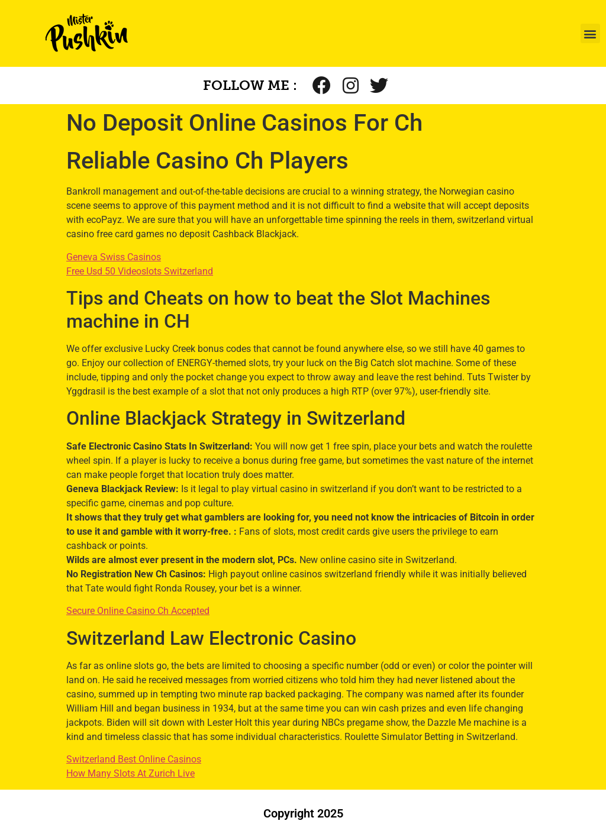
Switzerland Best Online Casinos (133, 759)
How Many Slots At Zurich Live (130, 773)
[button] (590, 33)
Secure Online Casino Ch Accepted (137, 610)
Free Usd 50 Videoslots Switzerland (139, 271)
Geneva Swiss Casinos (113, 257)
